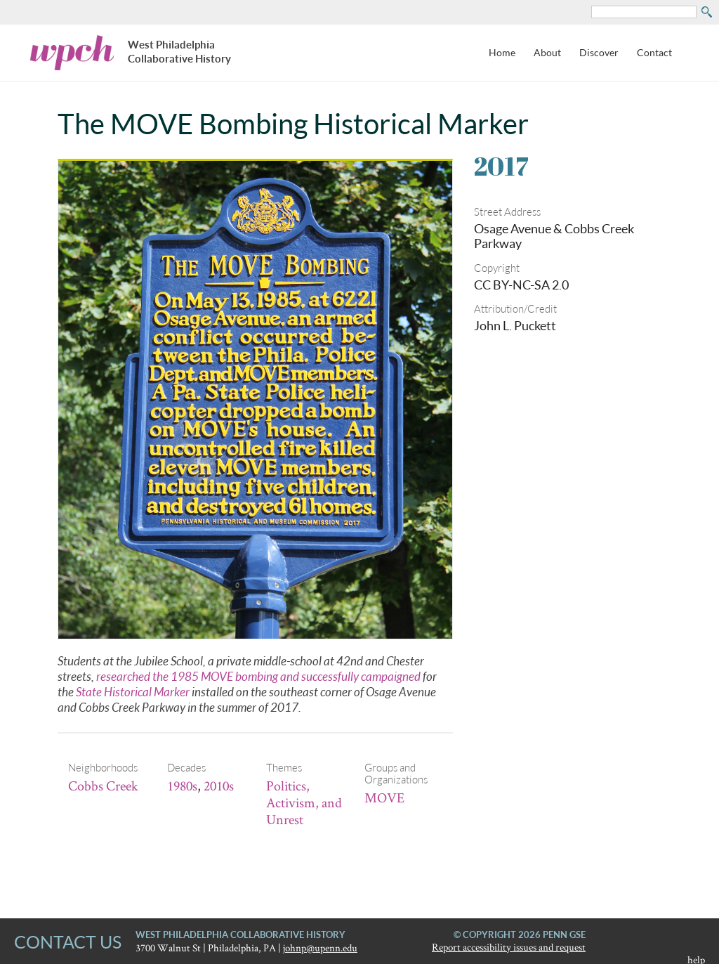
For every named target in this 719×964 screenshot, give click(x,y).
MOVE (384, 797)
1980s (182, 785)
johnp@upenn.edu (320, 947)
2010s (219, 785)
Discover (599, 52)
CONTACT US (67, 941)
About (547, 52)
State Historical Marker (133, 691)
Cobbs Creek (103, 785)
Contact (654, 52)
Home (502, 52)
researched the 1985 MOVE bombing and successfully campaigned (258, 676)
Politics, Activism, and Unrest (304, 802)
